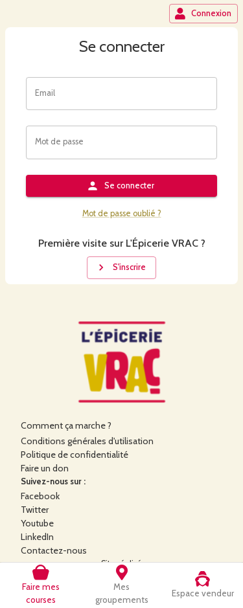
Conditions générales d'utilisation (87, 441)
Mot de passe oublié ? (121, 213)
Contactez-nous (54, 550)
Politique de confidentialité (74, 454)
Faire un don (45, 468)
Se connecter (120, 185)
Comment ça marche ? (66, 425)
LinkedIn (37, 537)
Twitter (35, 509)
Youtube (37, 523)
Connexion (202, 13)
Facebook (40, 496)
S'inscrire (120, 267)
